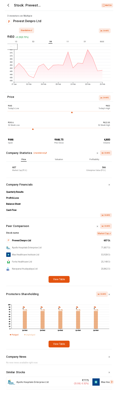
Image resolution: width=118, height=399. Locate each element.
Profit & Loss (12, 198)
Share (104, 31)
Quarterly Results (15, 192)
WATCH (107, 5)
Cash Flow (11, 210)
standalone (26, 30)
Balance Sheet (13, 204)
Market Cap (104, 233)
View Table (59, 279)
